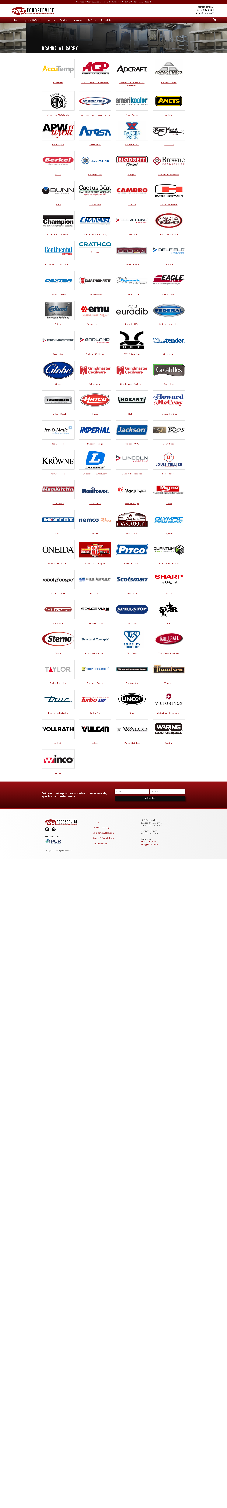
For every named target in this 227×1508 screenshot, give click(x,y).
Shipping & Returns (103, 833)
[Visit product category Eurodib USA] (132, 313)
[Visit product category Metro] (169, 493)
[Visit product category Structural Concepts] (95, 642)
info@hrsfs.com (205, 13)
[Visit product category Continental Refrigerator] (58, 254)
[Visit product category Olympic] (169, 523)
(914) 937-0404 (205, 10)
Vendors (51, 20)
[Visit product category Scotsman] (132, 582)
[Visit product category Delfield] (169, 254)
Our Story (92, 20)
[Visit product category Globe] (58, 373)
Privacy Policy (100, 843)
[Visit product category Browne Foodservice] (169, 164)
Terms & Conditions (103, 838)
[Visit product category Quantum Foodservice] (169, 553)
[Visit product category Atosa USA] (95, 134)
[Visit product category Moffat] (58, 523)
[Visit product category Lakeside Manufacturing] (95, 463)
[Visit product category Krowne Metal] (58, 463)
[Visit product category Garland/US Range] (95, 343)
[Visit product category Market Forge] (132, 493)
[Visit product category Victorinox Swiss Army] (169, 702)
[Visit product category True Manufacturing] (58, 702)
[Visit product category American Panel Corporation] (95, 104)
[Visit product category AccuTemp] (58, 72)
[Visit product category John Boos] (169, 433)
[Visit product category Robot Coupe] (58, 582)
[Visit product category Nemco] (95, 523)
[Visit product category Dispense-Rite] (95, 283)
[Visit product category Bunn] (58, 194)
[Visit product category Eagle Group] (169, 283)
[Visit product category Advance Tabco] (169, 72)
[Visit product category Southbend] (58, 612)
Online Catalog (101, 827)
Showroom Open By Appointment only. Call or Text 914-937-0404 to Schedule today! (113, 2)
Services (64, 20)
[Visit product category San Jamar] (95, 582)
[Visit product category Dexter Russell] (58, 283)
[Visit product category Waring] (169, 732)
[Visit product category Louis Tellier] (169, 463)
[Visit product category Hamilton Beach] (58, 403)
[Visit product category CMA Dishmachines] (169, 224)
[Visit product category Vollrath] (58, 732)
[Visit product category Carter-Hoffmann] (169, 194)
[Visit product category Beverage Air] (95, 164)
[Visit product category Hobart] (132, 403)
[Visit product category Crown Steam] (132, 254)
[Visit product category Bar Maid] (169, 134)
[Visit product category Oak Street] (132, 523)
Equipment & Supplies (33, 20)
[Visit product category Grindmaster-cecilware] (132, 373)
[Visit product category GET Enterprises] (132, 343)
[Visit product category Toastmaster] (132, 672)
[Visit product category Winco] (58, 762)
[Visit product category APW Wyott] (58, 134)
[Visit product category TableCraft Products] (169, 642)
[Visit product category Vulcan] (95, 732)
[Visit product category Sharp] (169, 582)
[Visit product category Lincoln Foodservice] (132, 463)
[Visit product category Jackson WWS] (132, 433)
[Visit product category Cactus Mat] (95, 194)
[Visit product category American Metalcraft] (58, 104)
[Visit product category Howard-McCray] (169, 403)
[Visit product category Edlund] (58, 313)
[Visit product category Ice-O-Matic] (58, 433)
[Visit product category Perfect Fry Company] (95, 553)
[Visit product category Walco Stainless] (132, 732)
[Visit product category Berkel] (58, 164)
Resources (77, 20)
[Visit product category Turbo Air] (95, 702)
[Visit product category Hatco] (95, 403)
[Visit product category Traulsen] (169, 672)
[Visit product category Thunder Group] (95, 672)
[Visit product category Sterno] (58, 642)
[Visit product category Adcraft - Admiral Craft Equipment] (132, 73)
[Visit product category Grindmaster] (95, 373)
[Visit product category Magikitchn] (58, 493)
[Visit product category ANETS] (169, 104)
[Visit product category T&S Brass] (132, 642)
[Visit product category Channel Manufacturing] (95, 224)
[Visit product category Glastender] (169, 343)
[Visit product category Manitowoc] (95, 493)
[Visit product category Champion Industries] (58, 224)
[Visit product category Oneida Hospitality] (58, 553)
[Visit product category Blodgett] (132, 164)
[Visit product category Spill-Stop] (132, 612)
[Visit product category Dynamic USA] (132, 283)
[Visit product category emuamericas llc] (95, 313)
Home (15, 20)
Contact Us (106, 20)
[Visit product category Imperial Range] (95, 433)
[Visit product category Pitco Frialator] (132, 553)
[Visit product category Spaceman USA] (95, 612)
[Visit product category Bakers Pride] (132, 134)
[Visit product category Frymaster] (58, 343)
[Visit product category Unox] (132, 702)
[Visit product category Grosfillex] (169, 373)
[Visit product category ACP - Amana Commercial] (95, 72)
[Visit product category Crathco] (95, 247)
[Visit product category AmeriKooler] (132, 104)
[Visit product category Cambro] (132, 194)
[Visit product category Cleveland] (132, 224)
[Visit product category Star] (169, 612)
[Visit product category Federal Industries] (169, 313)
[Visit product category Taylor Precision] (58, 672)
